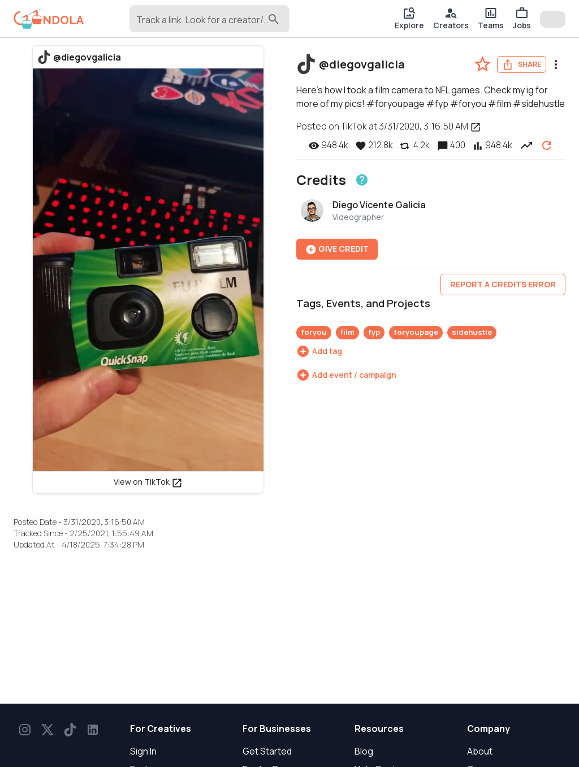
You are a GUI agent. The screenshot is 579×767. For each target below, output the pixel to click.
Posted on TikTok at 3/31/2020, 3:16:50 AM (388, 126)
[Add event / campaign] (346, 375)
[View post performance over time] (526, 144)
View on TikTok (148, 481)
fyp (374, 332)
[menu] (555, 64)
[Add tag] (319, 351)
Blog (364, 751)
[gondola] (49, 18)
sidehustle (472, 332)
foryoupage (416, 332)
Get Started (267, 751)
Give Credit (337, 249)
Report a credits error (503, 284)
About (479, 751)
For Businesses (277, 728)
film (347, 332)
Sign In (143, 751)
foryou (314, 332)
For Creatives (160, 728)
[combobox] (200, 24)
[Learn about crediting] (362, 180)
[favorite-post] (482, 64)
